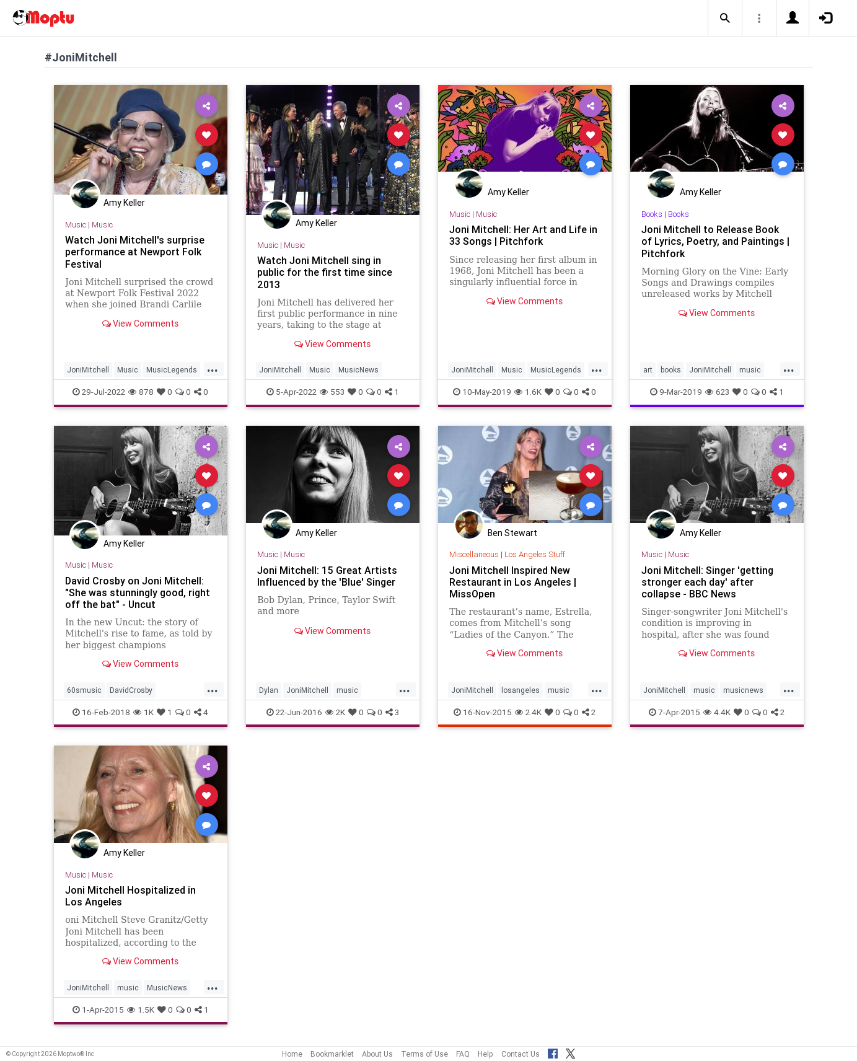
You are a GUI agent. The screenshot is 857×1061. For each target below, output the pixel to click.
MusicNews (358, 369)
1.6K (528, 391)
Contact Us (520, 1054)
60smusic (84, 690)
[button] (725, 18)
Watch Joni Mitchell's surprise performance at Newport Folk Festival (134, 252)
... (212, 369)
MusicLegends (171, 369)
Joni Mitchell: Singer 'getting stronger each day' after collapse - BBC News (707, 582)
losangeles (520, 690)
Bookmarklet (332, 1054)
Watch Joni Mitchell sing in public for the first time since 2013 (324, 272)
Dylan (268, 690)
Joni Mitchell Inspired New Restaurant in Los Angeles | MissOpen (512, 582)
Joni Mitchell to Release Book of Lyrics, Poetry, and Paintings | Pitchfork (715, 241)
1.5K (140, 1009)
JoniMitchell (88, 369)
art (648, 369)
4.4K (717, 712)
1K (143, 712)
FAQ (463, 1054)
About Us (377, 1054)
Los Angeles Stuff (534, 554)
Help (485, 1054)
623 (717, 391)
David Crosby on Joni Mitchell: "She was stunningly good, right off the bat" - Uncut (137, 592)
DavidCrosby (131, 690)
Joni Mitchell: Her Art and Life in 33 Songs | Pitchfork (523, 235)
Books (651, 214)
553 (332, 391)
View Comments (140, 323)
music (750, 369)
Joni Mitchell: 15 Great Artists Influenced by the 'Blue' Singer (327, 576)
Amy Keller (124, 202)
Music (75, 224)
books (671, 369)
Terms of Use (424, 1054)
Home (292, 1054)
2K (335, 712)
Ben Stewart (512, 533)
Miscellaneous (474, 554)
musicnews (743, 690)
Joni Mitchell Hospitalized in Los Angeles (130, 896)
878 (141, 391)
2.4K (528, 712)
